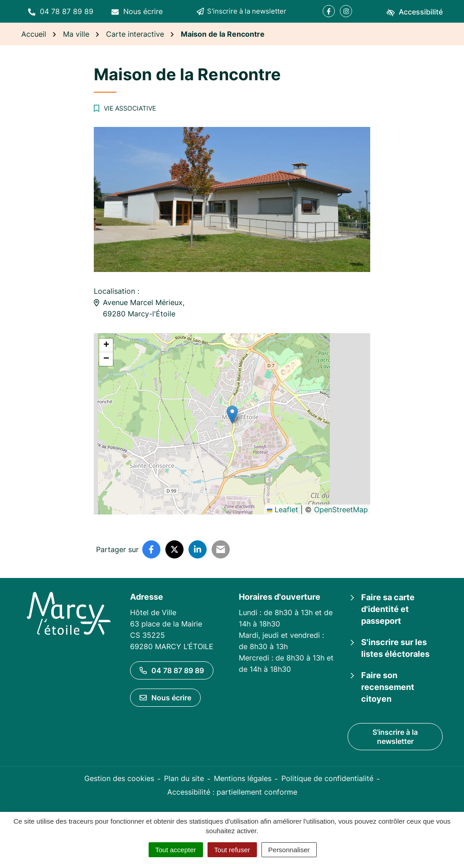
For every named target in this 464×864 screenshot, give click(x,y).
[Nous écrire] (137, 11)
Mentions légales (242, 778)
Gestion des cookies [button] (119, 778)
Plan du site (184, 778)
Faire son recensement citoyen (387, 687)
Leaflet (282, 509)
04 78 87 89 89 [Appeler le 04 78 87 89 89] (172, 670)
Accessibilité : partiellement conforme (232, 791)
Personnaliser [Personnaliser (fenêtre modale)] (289, 850)
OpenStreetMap (341, 509)
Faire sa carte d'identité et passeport (388, 609)
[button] (60, 11)
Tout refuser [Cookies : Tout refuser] (232, 850)
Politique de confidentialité (327, 778)
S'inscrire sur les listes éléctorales (395, 648)
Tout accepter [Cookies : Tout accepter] (175, 850)
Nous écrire (165, 697)
